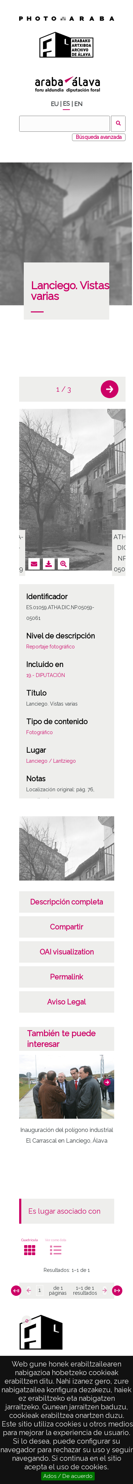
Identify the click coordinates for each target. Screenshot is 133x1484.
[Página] (39, 1290)
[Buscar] (64, 124)
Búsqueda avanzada (99, 137)
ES (66, 103)
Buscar (118, 124)
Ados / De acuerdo (68, 1476)
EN (78, 104)
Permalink (66, 977)
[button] (109, 389)
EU (55, 104)
